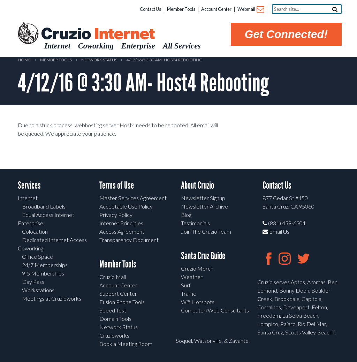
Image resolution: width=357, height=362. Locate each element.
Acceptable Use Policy (126, 206)
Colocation (35, 231)
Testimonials (195, 223)
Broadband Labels (44, 206)
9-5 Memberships (43, 273)
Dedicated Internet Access (54, 239)
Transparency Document (129, 239)
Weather (192, 276)
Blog (186, 214)
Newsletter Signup (203, 198)
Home (24, 59)
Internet (28, 198)
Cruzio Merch (197, 268)
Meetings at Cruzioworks (51, 298)
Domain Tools (115, 318)
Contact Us (150, 9)
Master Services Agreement (133, 198)
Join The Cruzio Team (206, 231)
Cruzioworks (114, 335)
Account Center (216, 9)
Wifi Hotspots (197, 302)
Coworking (30, 248)
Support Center (118, 293)
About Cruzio (197, 185)
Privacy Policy (115, 214)
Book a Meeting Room (125, 343)
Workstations (38, 290)
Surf (186, 285)
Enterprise (30, 223)
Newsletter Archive (204, 206)
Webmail (250, 9)
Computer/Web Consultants (215, 310)
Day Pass (33, 281)
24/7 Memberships (45, 265)
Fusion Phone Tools (122, 302)
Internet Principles (121, 223)
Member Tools (181, 9)
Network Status (99, 59)
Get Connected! (286, 34)
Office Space (37, 256)
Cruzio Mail (112, 276)
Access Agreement (121, 231)
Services (29, 185)
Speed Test (112, 310)
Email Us (276, 231)
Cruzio (97, 34)
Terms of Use (116, 185)
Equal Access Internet (48, 214)
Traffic (188, 293)
